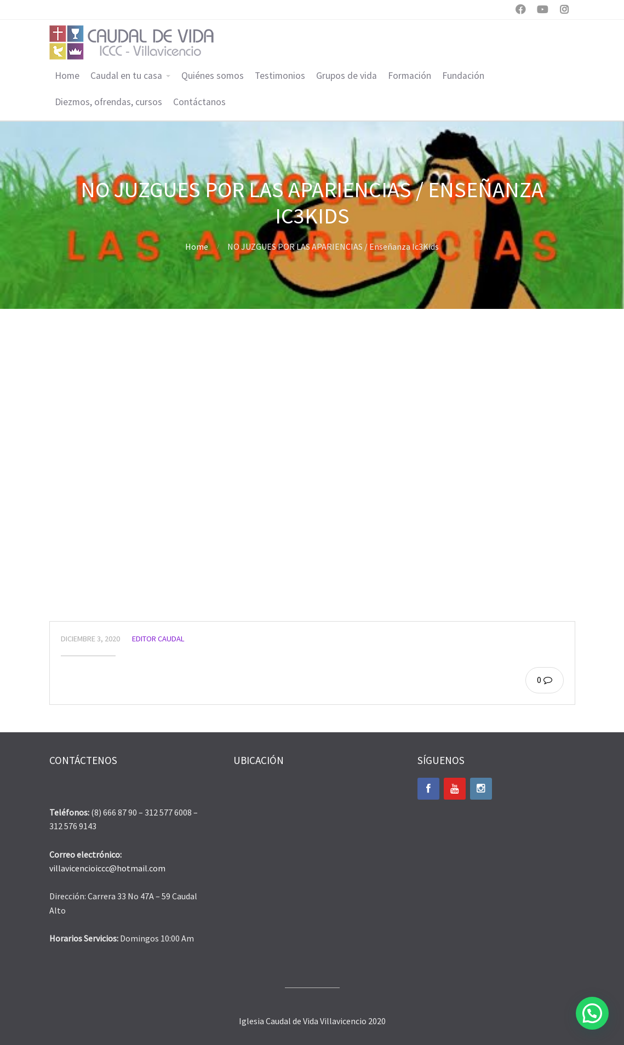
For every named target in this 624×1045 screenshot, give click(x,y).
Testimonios (280, 76)
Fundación (463, 76)
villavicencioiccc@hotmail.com (107, 868)
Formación (409, 76)
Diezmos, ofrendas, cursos (108, 102)
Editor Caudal (158, 639)
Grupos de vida (346, 76)
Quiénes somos (212, 76)
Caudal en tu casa (126, 76)
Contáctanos (199, 102)
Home (67, 76)
